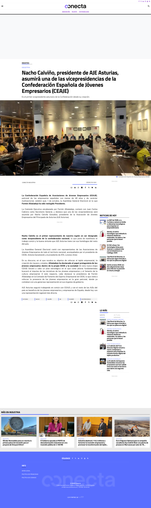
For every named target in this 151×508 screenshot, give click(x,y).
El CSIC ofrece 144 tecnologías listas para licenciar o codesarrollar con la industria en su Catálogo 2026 (115, 249)
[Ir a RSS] (149, 1)
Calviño (49, 299)
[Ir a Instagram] (145, 1)
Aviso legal (26, 471)
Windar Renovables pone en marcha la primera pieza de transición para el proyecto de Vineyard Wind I (17, 442)
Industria (25, 63)
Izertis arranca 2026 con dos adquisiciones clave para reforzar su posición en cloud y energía (116, 268)
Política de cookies (29, 477)
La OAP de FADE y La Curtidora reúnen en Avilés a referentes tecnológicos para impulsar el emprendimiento (116, 224)
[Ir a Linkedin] (143, 1)
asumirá (71, 299)
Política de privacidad (30, 474)
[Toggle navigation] (2, 6)
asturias (25, 299)
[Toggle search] (148, 6)
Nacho (37, 299)
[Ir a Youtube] (147, 1)
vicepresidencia (86, 299)
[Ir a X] (141, 1)
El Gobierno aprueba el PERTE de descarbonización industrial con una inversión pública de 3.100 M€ (53, 442)
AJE (60, 299)
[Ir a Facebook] (72, 458)
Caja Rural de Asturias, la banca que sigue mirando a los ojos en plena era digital (116, 258)
